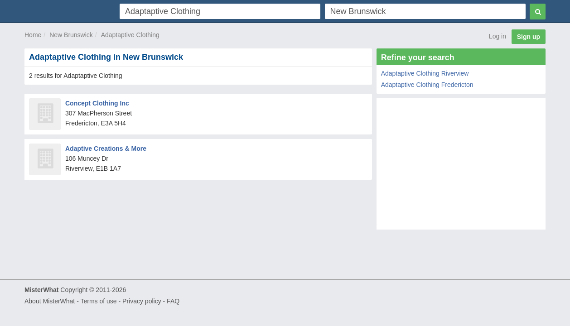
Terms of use (98, 301)
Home (32, 34)
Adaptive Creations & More (105, 148)
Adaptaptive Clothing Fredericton (427, 84)
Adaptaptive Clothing (130, 34)
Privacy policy (141, 301)
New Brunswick (71, 34)
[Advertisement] (461, 166)
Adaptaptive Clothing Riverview (425, 73)
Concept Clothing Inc (97, 103)
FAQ (173, 301)
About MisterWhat (49, 301)
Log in (497, 36)
